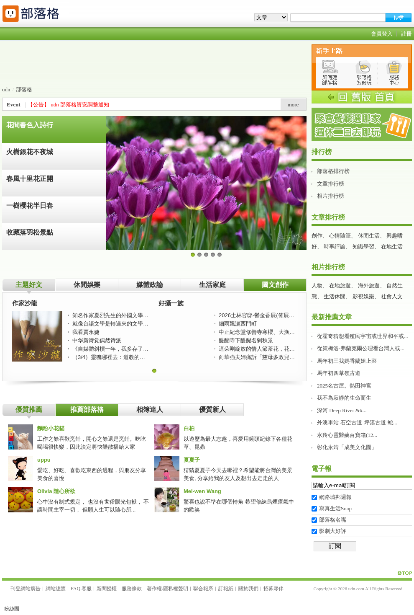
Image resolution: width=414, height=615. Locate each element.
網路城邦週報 (335, 497)
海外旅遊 (369, 285)
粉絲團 (11, 609)
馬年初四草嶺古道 (338, 373)
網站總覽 (56, 589)
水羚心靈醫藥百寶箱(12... (347, 435)
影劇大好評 (332, 531)
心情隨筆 (340, 236)
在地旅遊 (340, 285)
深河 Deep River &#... (341, 410)
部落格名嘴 (332, 520)
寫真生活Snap (335, 508)
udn (6, 89)
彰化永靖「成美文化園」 (347, 447)
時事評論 (334, 246)
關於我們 (248, 589)
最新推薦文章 (332, 316)
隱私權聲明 (175, 589)
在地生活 (392, 246)
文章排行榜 (330, 184)
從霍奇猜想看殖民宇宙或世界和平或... (362, 336)
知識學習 (363, 246)
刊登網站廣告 (25, 589)
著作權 (154, 589)
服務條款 (132, 589)
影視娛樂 (363, 296)
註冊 (406, 34)
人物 (317, 285)
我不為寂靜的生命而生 (344, 398)
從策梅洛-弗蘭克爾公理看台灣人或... (360, 348)
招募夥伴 (273, 589)
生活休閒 (334, 296)
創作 (317, 236)
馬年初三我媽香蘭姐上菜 (347, 361)
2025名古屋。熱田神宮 (344, 385)
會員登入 (382, 34)
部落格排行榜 (333, 171)
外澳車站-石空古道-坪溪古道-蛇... (357, 422)
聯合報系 (203, 589)
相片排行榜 (330, 196)
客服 (87, 589)
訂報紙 (225, 589)
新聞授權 (107, 589)
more (293, 104)
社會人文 (392, 296)
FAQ (75, 589)
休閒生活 (369, 236)
